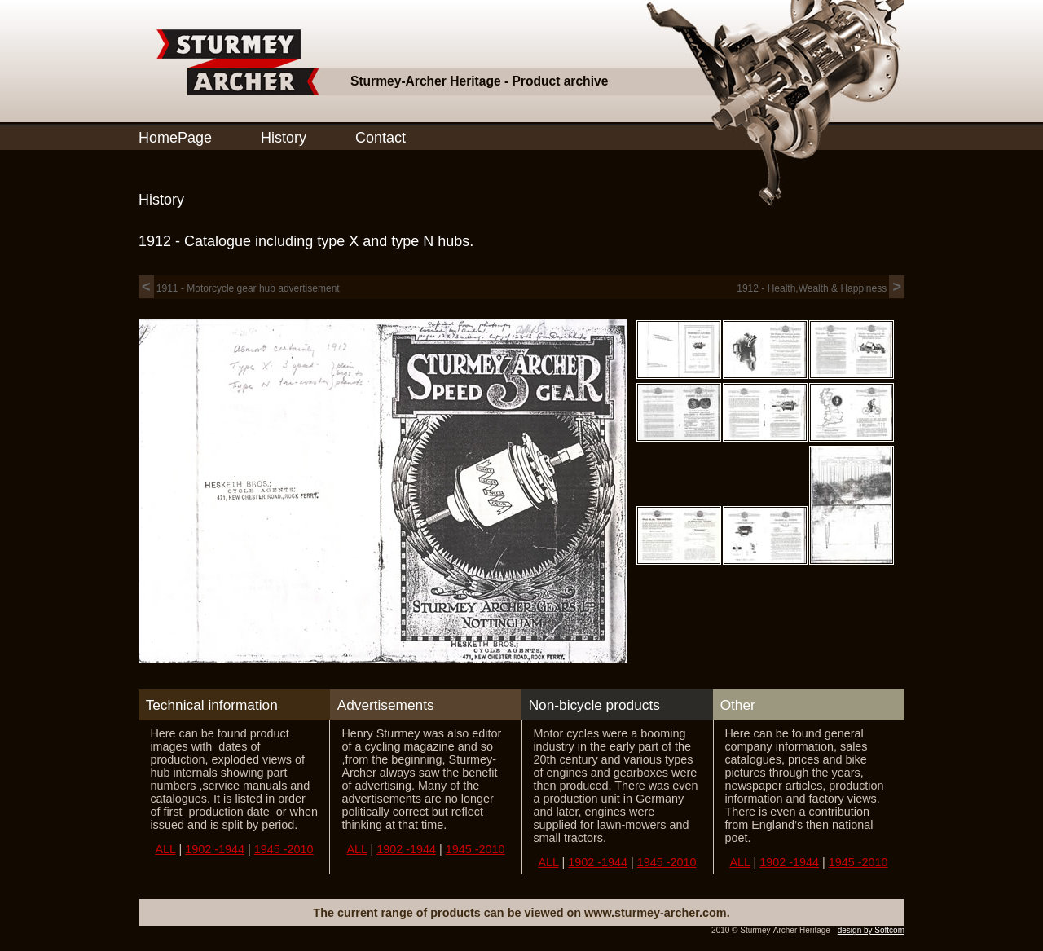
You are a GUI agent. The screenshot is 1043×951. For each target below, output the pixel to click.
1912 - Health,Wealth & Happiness (820, 288)
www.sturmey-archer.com (655, 912)
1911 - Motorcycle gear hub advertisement (239, 288)
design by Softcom (871, 930)
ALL (165, 849)
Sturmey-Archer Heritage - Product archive (479, 81)
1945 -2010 (284, 849)
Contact (380, 138)
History (283, 138)
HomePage (175, 138)
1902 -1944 (214, 849)
